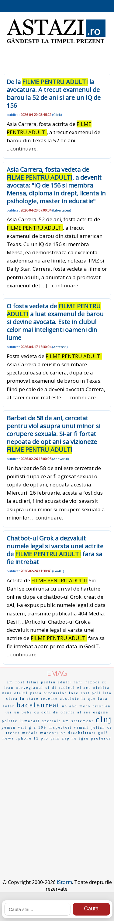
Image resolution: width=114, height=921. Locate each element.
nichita (101, 688)
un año (69, 706)
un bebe (23, 712)
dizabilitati (82, 732)
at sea (84, 712)
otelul (21, 693)
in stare (29, 698)
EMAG (57, 673)
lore (74, 693)
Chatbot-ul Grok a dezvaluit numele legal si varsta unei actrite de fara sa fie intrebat (55, 550)
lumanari (30, 721)
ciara (12, 698)
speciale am (55, 721)
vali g (25, 727)
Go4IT (58, 571)
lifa (107, 693)
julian (98, 727)
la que (88, 698)
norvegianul (29, 688)
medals (30, 733)
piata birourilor (48, 693)
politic (10, 721)
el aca (84, 688)
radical (67, 688)
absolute (69, 698)
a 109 (40, 727)
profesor (101, 738)
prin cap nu (64, 738)
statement (82, 721)
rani (78, 682)
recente (49, 698)
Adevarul (60, 458)
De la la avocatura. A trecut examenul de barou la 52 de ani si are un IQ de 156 (54, 94)
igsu (84, 738)
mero (85, 706)
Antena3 (60, 346)
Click (57, 114)
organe (101, 712)
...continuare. (22, 148)
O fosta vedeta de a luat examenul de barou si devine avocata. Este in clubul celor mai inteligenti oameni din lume (55, 322)
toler (9, 706)
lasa (103, 698)
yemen (9, 727)
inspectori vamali (69, 727)
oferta (67, 712)
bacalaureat (38, 705)
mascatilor (53, 732)
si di (51, 687)
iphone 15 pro (32, 738)
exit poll (91, 693)
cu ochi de (46, 712)
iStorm (64, 882)
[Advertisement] (57, 800)
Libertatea (61, 210)
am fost (16, 682)
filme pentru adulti (49, 682)
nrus (7, 693)
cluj (104, 719)
